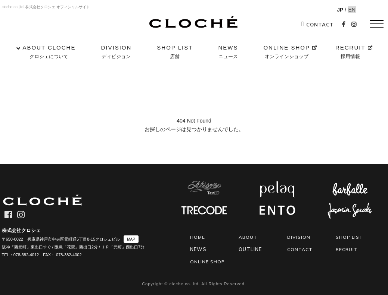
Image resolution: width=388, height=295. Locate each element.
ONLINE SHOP (286, 52)
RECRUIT (350, 52)
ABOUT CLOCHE (48, 52)
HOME (198, 237)
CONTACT (317, 25)
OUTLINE (250, 249)
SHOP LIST (175, 52)
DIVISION (116, 52)
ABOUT (248, 237)
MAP (131, 239)
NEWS (228, 52)
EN (348, 10)
